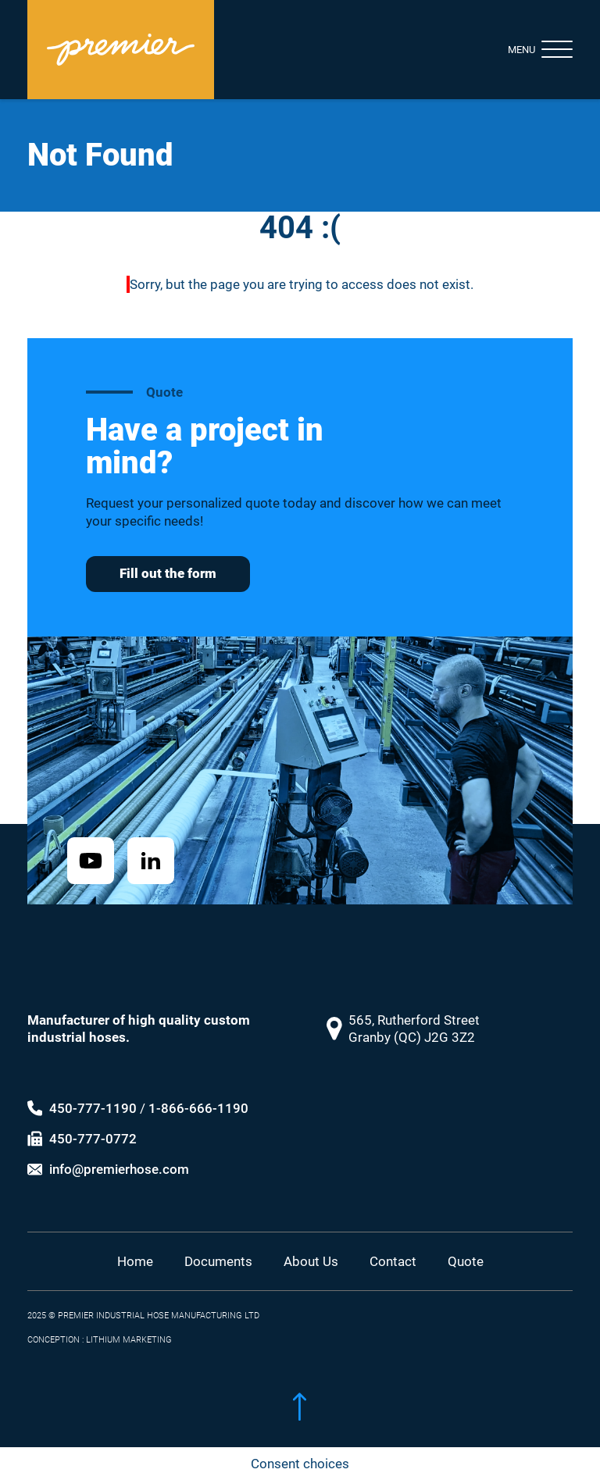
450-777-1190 (93, 1093)
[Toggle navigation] (527, 49)
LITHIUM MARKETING (129, 1326)
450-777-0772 (93, 1124)
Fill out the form (168, 573)
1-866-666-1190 (198, 1093)
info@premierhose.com (119, 1155)
